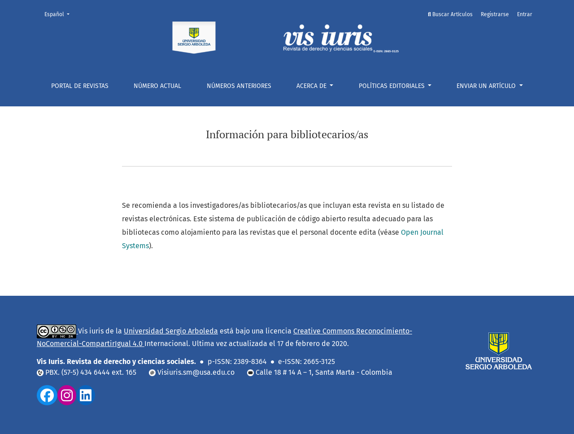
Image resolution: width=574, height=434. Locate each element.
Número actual (157, 86)
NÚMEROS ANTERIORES (239, 86)
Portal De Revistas (80, 86)
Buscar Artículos (450, 14)
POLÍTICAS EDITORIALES (392, 86)
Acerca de (312, 86)
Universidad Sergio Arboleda (171, 331)
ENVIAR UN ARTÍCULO (487, 86)
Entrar (524, 14)
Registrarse (495, 14)
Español (59, 14)
